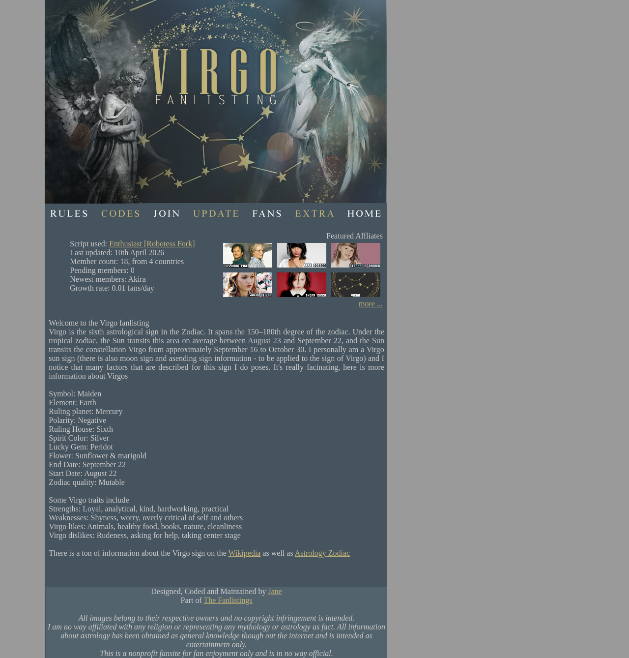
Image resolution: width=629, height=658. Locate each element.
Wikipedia (244, 553)
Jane (275, 591)
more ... (371, 303)
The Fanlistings (227, 600)
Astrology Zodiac (322, 553)
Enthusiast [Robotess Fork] (152, 243)
